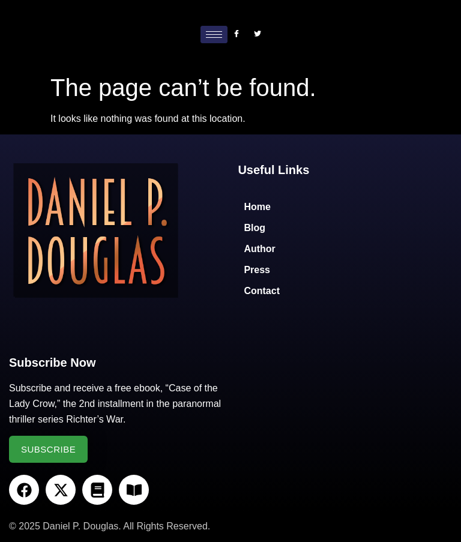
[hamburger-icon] (213, 34)
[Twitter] (258, 34)
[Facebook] (236, 34)
